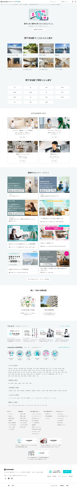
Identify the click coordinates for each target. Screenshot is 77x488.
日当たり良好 (23, 398)
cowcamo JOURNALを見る (64, 347)
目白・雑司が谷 (39, 372)
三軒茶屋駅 (10, 390)
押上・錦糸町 (33, 372)
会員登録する (67, 471)
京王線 (18, 372)
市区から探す (23, 418)
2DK (27, 405)
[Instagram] (12, 478)
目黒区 (16, 383)
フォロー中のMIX (12, 424)
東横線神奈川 (38, 374)
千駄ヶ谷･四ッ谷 (39, 370)
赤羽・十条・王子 (59, 374)
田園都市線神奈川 (51, 374)
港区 (9, 383)
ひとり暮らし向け (38, 398)
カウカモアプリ (60, 418)
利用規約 (54, 476)
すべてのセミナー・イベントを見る (38, 279)
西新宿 (44, 370)
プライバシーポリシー (62, 476)
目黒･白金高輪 (29, 368)
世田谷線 (10, 372)
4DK (43, 405)
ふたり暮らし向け (46, 398)
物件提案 (34, 424)
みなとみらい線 (44, 374)
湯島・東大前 (57, 372)
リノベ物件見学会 (35, 422)
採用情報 (71, 476)
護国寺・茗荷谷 (49, 372)
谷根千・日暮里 (11, 374)
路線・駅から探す (24, 420)
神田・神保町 (17, 374)
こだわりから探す (24, 424)
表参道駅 (55, 390)
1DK (13, 405)
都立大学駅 (38, 390)
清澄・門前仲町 (24, 370)
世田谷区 (19, 383)
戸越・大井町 (54, 370)
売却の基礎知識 (48, 416)
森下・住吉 (23, 372)
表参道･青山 (10, 368)
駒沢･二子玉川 (49, 368)
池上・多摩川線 (61, 370)
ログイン (64, 1)
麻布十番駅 (65, 390)
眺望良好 (28, 398)
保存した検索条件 (12, 422)
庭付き (19, 398)
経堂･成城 (14, 372)
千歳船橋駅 (33, 390)
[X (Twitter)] (5, 478)
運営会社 (49, 476)
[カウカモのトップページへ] (10, 1)
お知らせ (10, 416)
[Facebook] (8, 478)
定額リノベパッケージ (36, 427)
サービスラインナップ (36, 416)
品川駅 (14, 390)
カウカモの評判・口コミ (62, 416)
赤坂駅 (47, 390)
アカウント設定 (11, 427)
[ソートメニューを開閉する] (8, 485)
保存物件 (10, 420)
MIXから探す (23, 427)
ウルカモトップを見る (65, 326)
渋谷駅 (18, 390)
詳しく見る (22, 137)
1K (11, 405)
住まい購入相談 (35, 420)
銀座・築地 (15, 370)
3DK (35, 405)
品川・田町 (10, 370)
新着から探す (23, 416)
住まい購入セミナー (36, 418)
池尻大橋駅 (22, 390)
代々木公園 (55, 368)
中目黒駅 (43, 390)
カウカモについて (53, 1)
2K (25, 405)
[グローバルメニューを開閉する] (75, 1)
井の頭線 (59, 368)
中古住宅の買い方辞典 (36, 429)
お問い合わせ (60, 422)
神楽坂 (63, 368)
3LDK (38, 405)
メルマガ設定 (11, 429)
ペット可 (32, 398)
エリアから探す (23, 422)
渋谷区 (23, 383)
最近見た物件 (11, 418)
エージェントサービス (36, 413)
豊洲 (19, 370)
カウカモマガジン (35, 433)
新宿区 (12, 383)
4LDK (46, 405)
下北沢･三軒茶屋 (36, 368)
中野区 (27, 383)
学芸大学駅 (60, 390)
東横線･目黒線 (42, 368)
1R (9, 405)
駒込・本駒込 (23, 374)
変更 (67, 485)
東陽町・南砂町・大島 (31, 374)
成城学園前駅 (27, 390)
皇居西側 (29, 370)
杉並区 (30, 383)
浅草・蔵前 (28, 372)
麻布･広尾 (16, 368)
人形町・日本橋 (64, 372)
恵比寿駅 (50, 390)
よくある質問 (60, 420)
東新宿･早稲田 (48, 370)
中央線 (33, 370)
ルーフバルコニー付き (12, 398)
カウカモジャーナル (36, 431)
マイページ (10, 413)
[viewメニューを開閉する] (13, 485)
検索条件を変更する (38, 29)
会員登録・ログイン (61, 424)
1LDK (16, 405)
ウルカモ (47, 418)
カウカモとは (60, 413)
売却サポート (48, 413)
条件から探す (23, 413)
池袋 (44, 372)
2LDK (30, 405)
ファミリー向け (53, 398)
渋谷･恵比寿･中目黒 (22, 368)
